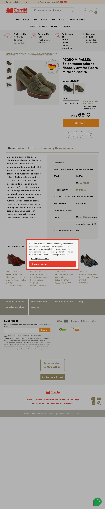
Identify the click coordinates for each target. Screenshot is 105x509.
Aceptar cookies (39, 264)
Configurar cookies (40, 258)
